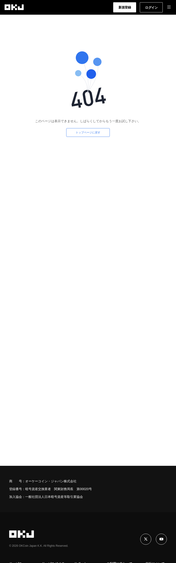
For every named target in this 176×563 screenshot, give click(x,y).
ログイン (151, 7)
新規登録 (124, 7)
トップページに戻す (88, 132)
